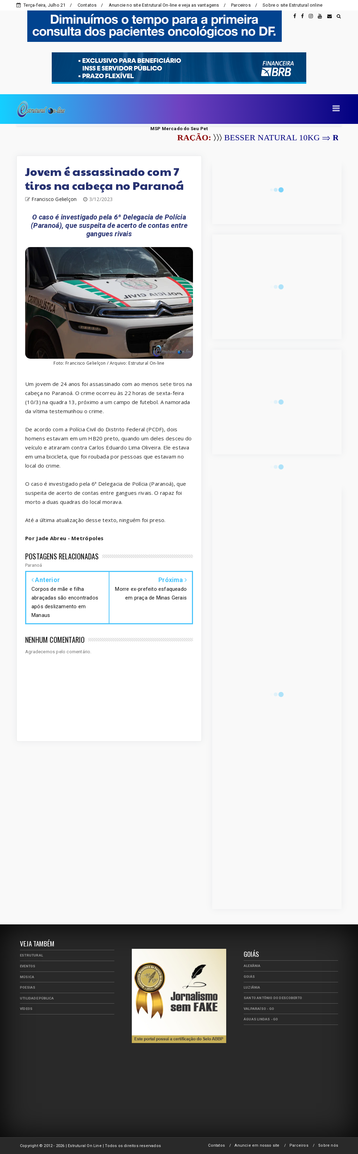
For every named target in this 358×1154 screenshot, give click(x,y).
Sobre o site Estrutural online (292, 5)
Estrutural (31, 955)
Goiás (249, 976)
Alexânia (252, 966)
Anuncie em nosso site (257, 1145)
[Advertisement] (72, 1068)
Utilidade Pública (37, 998)
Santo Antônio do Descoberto (273, 998)
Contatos (87, 5)
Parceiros (241, 5)
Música (27, 977)
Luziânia (252, 987)
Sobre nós (328, 1145)
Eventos (27, 966)
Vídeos (26, 1009)
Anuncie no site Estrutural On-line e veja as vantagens (164, 5)
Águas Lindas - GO (261, 1019)
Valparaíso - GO (259, 1009)
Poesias (27, 987)
